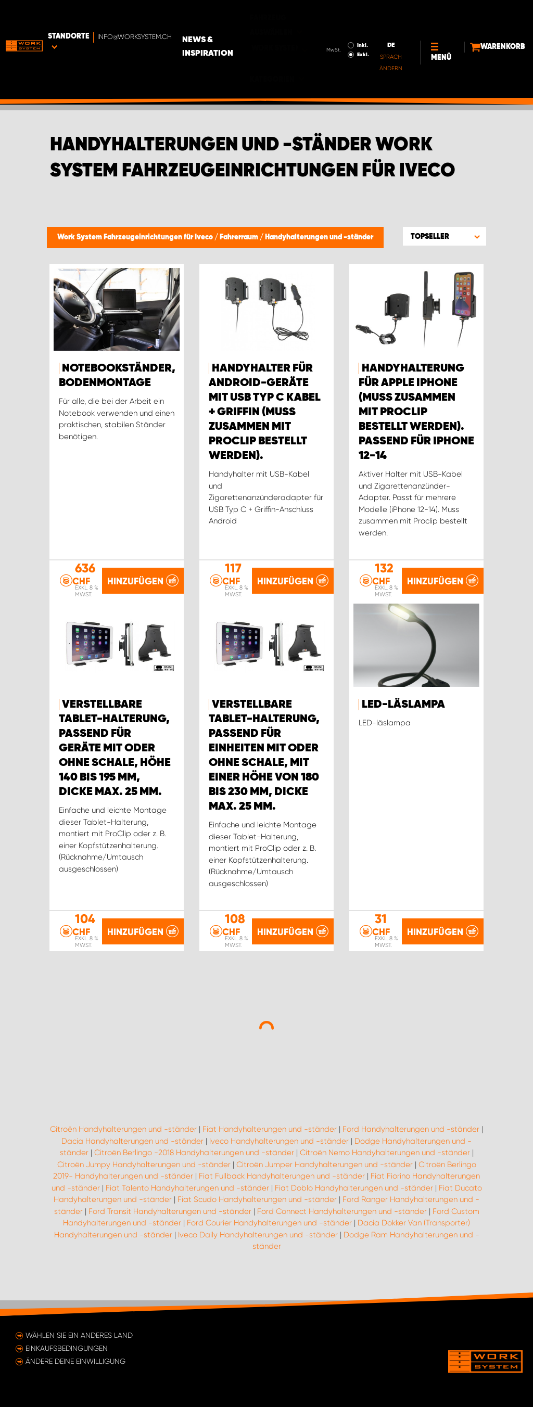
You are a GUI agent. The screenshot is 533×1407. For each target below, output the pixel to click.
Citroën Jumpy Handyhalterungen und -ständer (144, 1179)
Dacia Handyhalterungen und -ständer (132, 1155)
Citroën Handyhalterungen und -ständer (123, 1144)
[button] (444, 236)
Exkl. (327, 30)
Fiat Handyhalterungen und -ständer (269, 1144)
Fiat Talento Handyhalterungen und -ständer (187, 1202)
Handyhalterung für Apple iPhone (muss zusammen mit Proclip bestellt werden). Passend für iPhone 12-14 (416, 412)
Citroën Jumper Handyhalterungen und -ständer (324, 1179)
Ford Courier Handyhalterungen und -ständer (269, 1238)
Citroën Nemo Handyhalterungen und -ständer (385, 1167)
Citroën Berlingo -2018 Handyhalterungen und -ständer (194, 1167)
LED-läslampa (403, 719)
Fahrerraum (240, 237)
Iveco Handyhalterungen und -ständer (279, 1155)
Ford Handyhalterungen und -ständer (410, 1144)
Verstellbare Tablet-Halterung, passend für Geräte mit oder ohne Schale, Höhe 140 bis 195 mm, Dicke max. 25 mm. (115, 762)
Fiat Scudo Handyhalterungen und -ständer (257, 1214)
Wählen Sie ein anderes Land (79, 1335)
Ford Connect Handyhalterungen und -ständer (342, 1226)
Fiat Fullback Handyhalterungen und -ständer (282, 1191)
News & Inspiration (225, 23)
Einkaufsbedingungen (67, 1348)
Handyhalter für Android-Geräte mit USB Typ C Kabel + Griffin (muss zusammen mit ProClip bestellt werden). (265, 412)
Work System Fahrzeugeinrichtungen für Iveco (135, 237)
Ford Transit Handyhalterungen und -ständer (169, 1226)
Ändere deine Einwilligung (75, 1361)
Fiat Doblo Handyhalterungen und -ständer (354, 1202)
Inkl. (326, 21)
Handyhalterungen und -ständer (319, 237)
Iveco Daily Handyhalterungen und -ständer (258, 1249)
